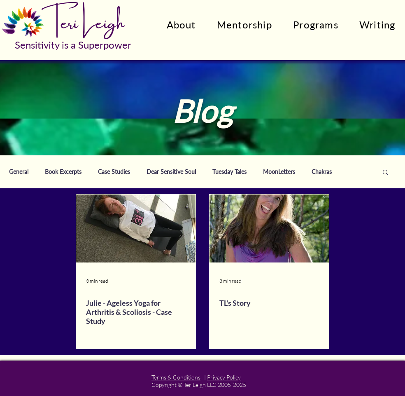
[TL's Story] (269, 228)
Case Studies (114, 171)
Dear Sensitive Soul (171, 171)
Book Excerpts (63, 171)
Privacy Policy (224, 377)
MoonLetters (279, 171)
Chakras (322, 171)
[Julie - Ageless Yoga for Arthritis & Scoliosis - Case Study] (136, 228)
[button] (385, 173)
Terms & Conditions (175, 377)
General (18, 171)
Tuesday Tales (229, 171)
